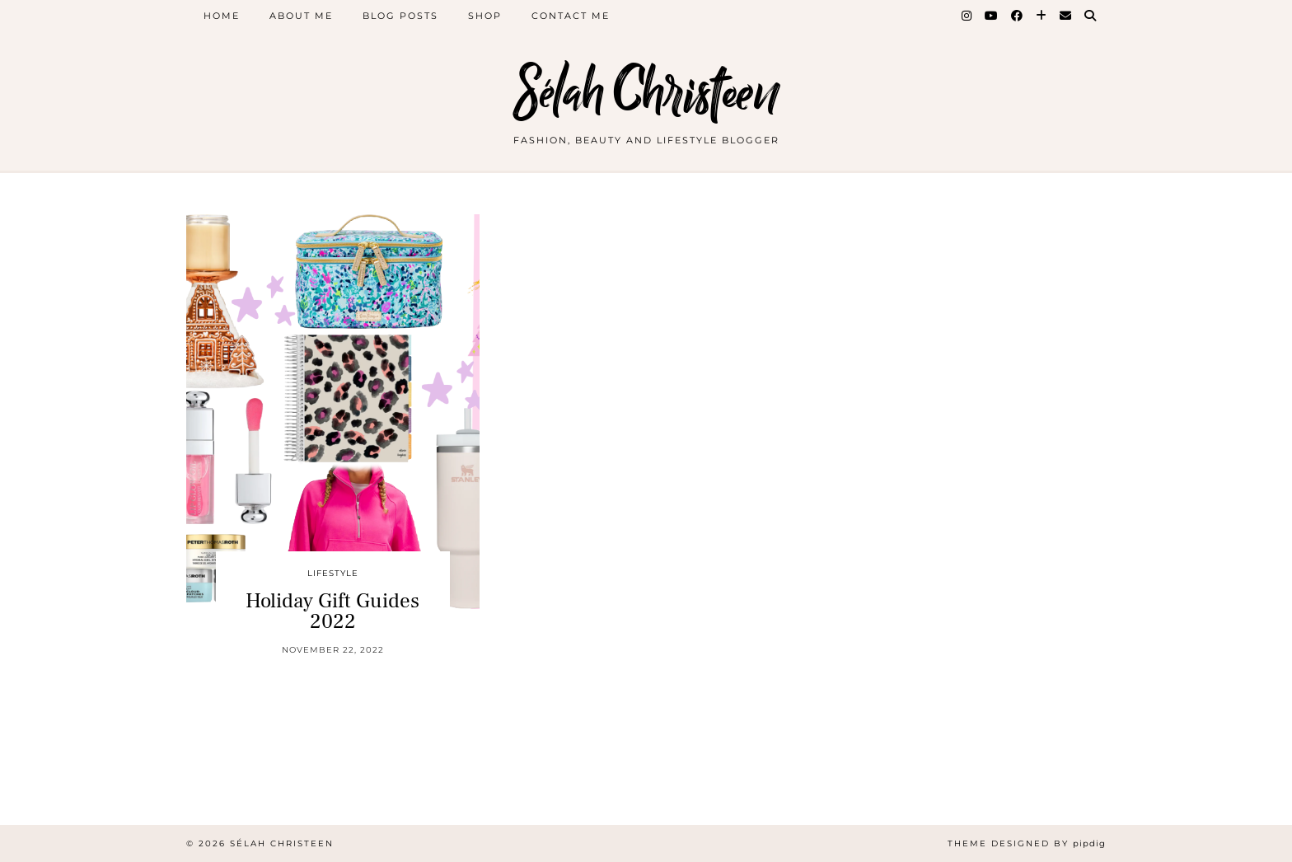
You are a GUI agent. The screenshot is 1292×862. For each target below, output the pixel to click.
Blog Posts (400, 15)
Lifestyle (332, 573)
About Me (301, 15)
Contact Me (570, 15)
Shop (485, 15)
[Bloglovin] (1042, 15)
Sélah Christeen (646, 93)
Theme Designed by (1027, 843)
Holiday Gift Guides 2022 (332, 611)
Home (222, 15)
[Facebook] (1017, 15)
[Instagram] (967, 15)
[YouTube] (992, 15)
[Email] (1066, 15)
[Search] (1091, 15)
